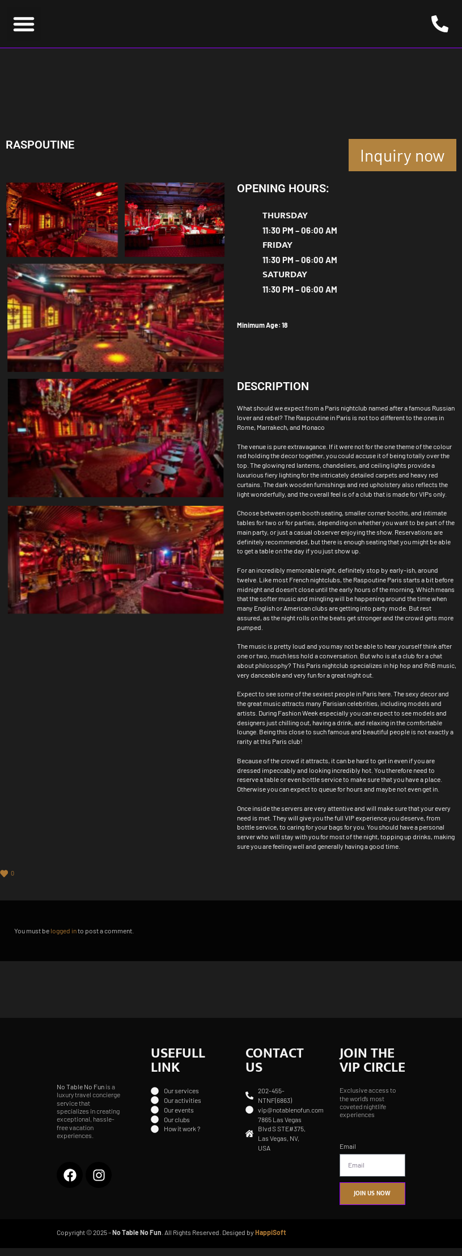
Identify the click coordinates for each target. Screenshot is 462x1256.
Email (348, 1153)
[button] (24, 28)
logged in (64, 938)
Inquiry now (402, 162)
